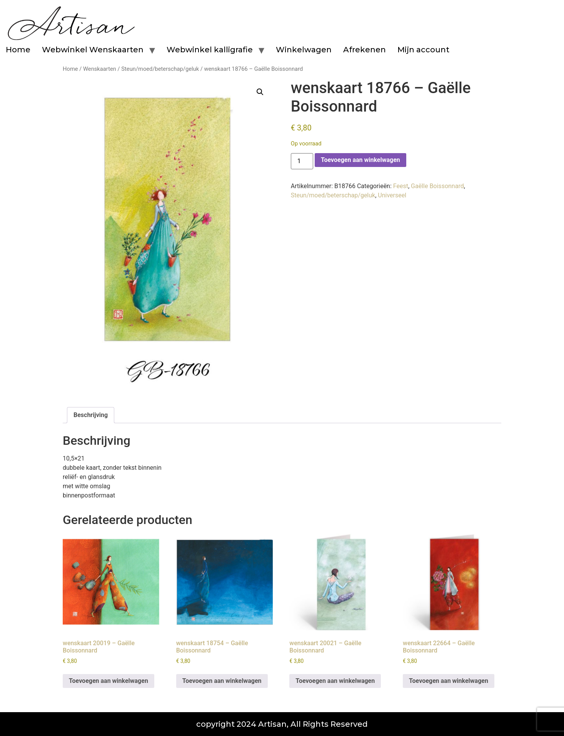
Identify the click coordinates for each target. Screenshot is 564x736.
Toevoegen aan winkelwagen (360, 160)
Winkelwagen (304, 49)
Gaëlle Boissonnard (437, 186)
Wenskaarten (99, 68)
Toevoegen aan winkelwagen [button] (108, 680)
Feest (400, 186)
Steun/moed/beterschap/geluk (160, 68)
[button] (260, 92)
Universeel (392, 195)
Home (18, 49)
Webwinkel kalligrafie (210, 49)
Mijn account (423, 49)
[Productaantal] (302, 161)
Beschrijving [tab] (90, 415)
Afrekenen (364, 49)
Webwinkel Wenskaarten (93, 49)
